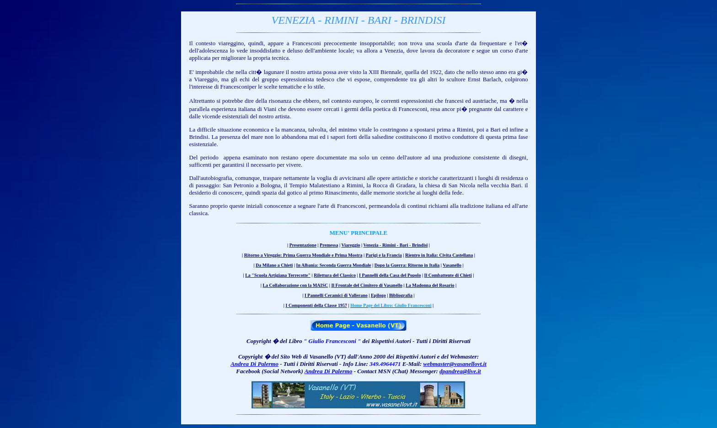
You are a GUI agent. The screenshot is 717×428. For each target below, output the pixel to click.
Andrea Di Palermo (254, 363)
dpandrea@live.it (460, 371)
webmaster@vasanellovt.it (455, 363)
